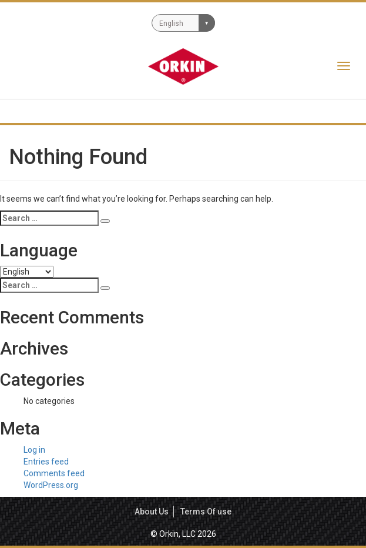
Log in (34, 450)
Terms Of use (205, 511)
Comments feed (54, 473)
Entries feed (46, 461)
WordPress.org (50, 485)
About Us (152, 511)
